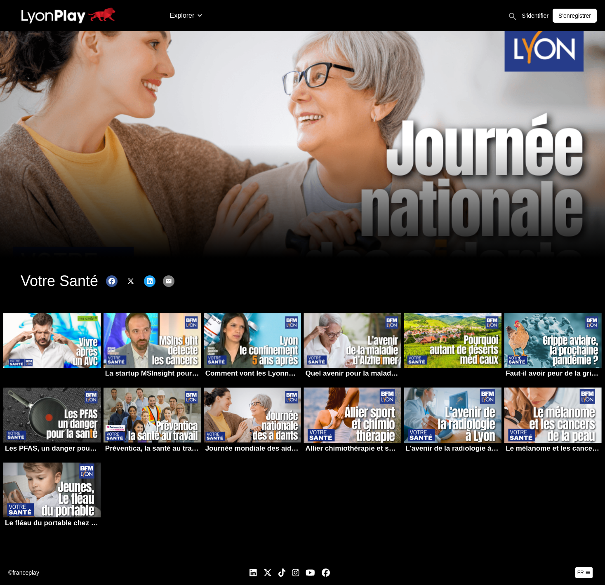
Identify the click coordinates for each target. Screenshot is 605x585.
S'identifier (575, 15)
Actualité (182, 15)
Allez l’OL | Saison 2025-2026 (246, 15)
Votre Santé (352, 15)
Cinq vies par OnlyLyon (412, 15)
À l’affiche (312, 15)
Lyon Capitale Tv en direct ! (494, 15)
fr (584, 573)
